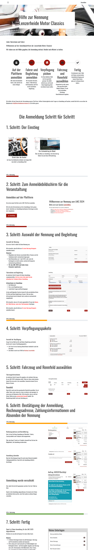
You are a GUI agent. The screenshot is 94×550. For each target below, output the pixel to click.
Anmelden (83, 2)
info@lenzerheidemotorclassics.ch (21, 103)
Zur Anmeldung (11, 215)
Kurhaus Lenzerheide (29, 350)
